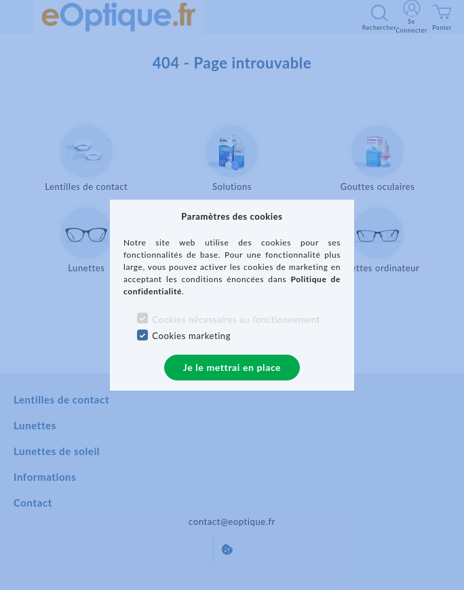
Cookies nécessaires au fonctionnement (236, 319)
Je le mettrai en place (232, 367)
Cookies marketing (191, 335)
